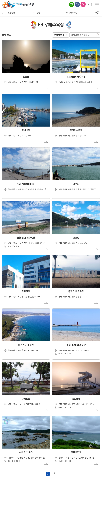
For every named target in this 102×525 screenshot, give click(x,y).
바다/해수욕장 (71, 13)
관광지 (39, 13)
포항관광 (11, 13)
